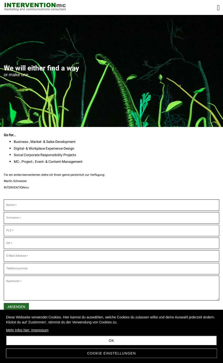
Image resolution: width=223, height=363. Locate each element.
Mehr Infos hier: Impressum (27, 330)
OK (111, 341)
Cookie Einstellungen (111, 353)
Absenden (16, 306)
